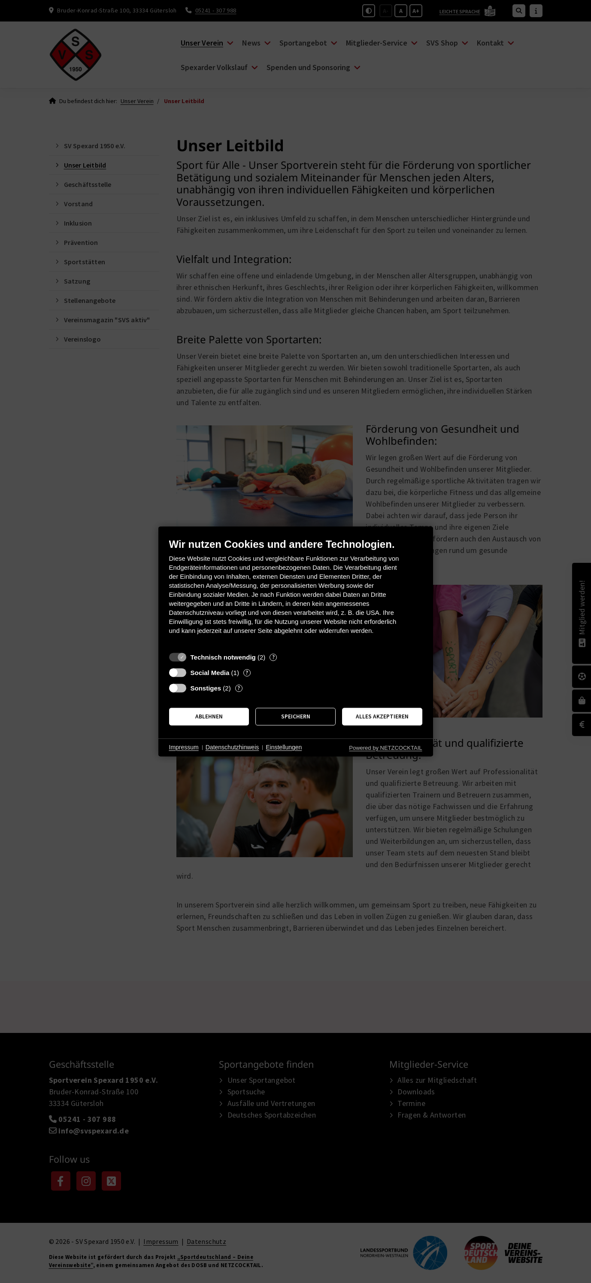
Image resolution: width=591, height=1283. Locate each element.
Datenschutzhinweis (232, 747)
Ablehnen (209, 716)
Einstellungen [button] (284, 747)
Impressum (184, 747)
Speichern (295, 716)
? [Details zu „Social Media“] (246, 672)
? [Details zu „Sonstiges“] (238, 688)
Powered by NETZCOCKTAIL (385, 748)
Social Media (210, 672)
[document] (295, 592)
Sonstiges (206, 688)
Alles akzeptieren (382, 716)
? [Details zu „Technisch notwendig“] (273, 657)
